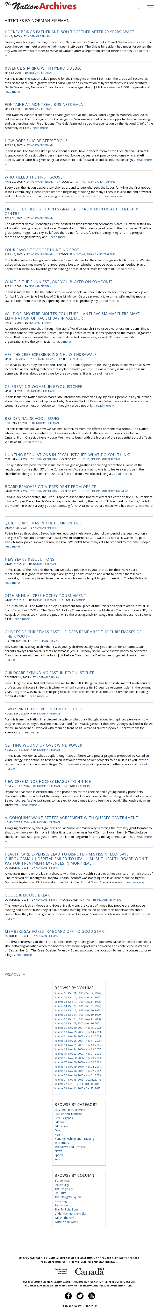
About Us (92, 1305)
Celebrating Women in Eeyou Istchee (43, 385)
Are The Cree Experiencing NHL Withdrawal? (50, 353)
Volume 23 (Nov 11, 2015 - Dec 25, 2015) (78, 1087)
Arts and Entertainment (70, 1108)
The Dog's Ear (64, 1187)
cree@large (62, 1183)
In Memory (62, 1141)
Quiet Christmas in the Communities (43, 522)
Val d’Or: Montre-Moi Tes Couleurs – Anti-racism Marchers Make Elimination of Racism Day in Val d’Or (72, 315)
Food (58, 1129)
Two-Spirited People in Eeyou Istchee (44, 707)
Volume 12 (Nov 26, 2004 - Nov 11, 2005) (78, 1039)
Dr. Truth (60, 1191)
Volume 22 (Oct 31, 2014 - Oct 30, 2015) (77, 1082)
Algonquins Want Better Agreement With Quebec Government (71, 816)
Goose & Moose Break (27, 893)
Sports (80, 358)
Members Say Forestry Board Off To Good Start (55, 930)
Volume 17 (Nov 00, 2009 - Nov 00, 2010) (78, 1061)
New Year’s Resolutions (30, 558)
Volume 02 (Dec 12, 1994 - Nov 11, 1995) (78, 996)
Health (59, 1133)
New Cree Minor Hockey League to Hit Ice (48, 780)
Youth (58, 1158)
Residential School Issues (32, 417)
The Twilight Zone (67, 1208)
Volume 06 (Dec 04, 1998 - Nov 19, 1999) (78, 1013)
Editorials (61, 1121)
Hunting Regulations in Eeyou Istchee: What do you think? (68, 454)
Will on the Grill (64, 1216)
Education (61, 1125)
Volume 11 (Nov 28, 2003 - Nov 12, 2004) (78, 1035)
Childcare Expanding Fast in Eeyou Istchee (49, 671)
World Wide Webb (66, 1220)
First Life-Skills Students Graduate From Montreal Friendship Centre (71, 211)
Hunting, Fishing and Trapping (94, 181)
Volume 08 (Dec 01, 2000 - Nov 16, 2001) (78, 1022)
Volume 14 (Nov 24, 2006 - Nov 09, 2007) (78, 1048)
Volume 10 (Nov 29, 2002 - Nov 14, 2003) (78, 1030)
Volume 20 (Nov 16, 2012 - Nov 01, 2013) (78, 1074)
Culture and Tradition (68, 1112)
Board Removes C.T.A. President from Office (50, 485)
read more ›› (14, 91)
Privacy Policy (74, 1305)
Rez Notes (62, 1204)
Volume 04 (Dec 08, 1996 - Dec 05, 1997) (78, 1004)
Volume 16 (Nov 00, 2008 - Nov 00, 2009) (78, 1056)
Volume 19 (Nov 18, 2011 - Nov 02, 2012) (78, 1069)
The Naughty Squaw (68, 1196)
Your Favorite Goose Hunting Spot (42, 249)
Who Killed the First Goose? (34, 176)
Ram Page (61, 1200)
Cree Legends (64, 1116)
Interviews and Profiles (70, 1145)
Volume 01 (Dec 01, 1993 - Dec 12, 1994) (78, 991)
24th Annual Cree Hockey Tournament (45, 594)
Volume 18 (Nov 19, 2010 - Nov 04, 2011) (78, 1065)
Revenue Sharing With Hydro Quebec (43, 67)
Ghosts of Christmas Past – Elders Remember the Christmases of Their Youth (73, 633)
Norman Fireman (39, 36)
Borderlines (62, 1179)
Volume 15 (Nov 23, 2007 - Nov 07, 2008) (78, 1052)
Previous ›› (15, 973)
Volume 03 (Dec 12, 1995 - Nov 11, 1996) (78, 1000)
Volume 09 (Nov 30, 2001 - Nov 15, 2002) (78, 1026)
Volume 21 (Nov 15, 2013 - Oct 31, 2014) (78, 1078)
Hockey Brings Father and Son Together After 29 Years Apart (69, 31)
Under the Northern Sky (70, 1212)
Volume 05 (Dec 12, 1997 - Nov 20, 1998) (78, 1009)
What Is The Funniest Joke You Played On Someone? (59, 281)
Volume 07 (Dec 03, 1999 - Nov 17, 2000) (78, 1017)
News (124, 490)
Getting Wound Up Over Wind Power (43, 744)
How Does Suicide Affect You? (36, 140)
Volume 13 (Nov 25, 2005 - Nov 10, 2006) (78, 1043)
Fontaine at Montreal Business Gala (44, 104)
